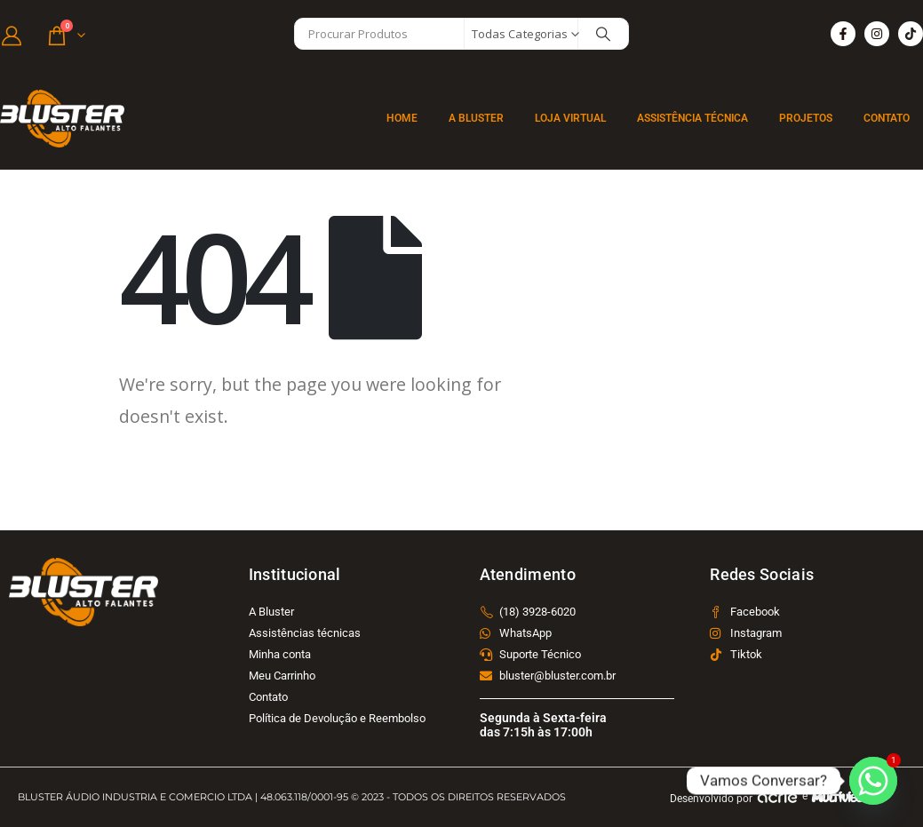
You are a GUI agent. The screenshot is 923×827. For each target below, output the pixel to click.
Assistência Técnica (692, 118)
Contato (886, 118)
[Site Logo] (62, 118)
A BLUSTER (476, 118)
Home (402, 118)
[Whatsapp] (873, 781)
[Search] (603, 34)
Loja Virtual (570, 118)
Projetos (805, 118)
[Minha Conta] (11, 34)
